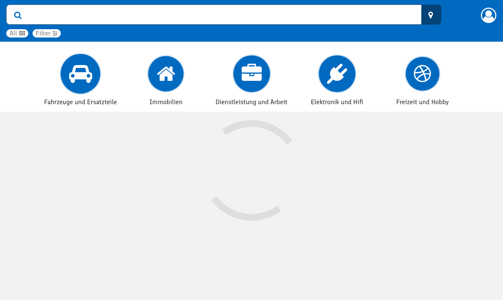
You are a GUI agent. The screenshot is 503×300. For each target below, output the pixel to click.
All (17, 33)
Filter (47, 33)
